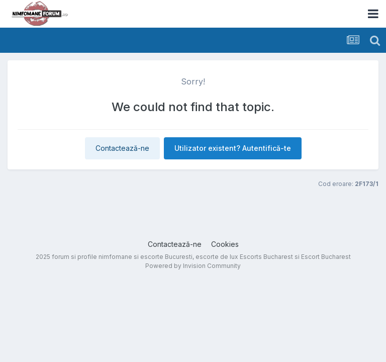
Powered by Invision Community (193, 265)
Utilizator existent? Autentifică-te (232, 148)
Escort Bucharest (326, 256)
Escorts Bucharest (266, 256)
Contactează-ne (122, 148)
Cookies (225, 244)
